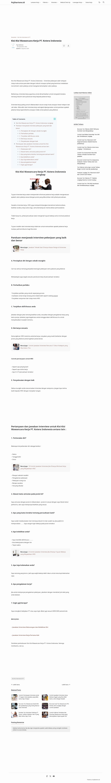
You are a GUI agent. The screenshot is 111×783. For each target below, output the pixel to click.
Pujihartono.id (18, 2)
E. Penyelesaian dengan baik (28, 141)
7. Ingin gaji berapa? (26, 165)
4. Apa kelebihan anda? (26, 157)
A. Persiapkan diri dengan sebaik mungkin (33, 131)
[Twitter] (50, 776)
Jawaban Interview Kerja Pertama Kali (25, 635)
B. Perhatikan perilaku (26, 133)
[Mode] (99, 2)
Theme (89, 779)
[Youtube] (54, 776)
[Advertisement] (55, 20)
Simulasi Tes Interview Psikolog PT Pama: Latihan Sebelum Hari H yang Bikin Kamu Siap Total (29, 714)
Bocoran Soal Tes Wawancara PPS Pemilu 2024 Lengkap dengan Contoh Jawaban (59, 705)
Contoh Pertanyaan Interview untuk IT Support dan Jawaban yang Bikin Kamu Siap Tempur (29, 697)
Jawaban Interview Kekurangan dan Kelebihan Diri (30, 627)
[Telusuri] (103, 2)
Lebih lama (15, 684)
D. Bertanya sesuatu (26, 139)
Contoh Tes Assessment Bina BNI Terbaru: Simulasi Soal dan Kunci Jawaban (87, 154)
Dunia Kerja (89, 2)
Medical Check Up (65, 2)
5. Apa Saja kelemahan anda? (28, 159)
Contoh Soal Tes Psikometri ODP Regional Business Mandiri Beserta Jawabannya (87, 141)
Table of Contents (18, 119)
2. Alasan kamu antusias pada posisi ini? (32, 152)
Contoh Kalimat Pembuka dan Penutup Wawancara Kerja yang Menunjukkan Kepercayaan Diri (58, 714)
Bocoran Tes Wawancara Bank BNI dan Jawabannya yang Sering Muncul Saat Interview (29, 705)
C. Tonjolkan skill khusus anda (29, 136)
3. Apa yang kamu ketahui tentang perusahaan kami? (36, 154)
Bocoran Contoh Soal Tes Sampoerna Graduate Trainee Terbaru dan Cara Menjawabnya (88, 161)
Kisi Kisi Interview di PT (18, 678)
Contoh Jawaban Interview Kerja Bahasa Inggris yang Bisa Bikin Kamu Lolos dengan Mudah (58, 697)
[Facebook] (47, 776)
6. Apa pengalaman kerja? (27, 162)
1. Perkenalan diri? (25, 149)
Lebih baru (66, 684)
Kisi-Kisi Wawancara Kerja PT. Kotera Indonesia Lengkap (34, 123)
